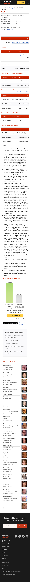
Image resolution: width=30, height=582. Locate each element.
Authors (4, 552)
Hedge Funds (5, 544)
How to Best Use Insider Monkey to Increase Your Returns (14, 336)
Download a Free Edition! (11, 343)
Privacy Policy (5, 563)
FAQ (3, 568)
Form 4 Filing (9, 29)
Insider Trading (9, 8)
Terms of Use (5, 565)
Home (2, 8)
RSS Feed (6, 541)
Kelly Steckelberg (16, 55)
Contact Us (5, 555)
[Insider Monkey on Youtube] (24, 536)
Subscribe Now (15, 315)
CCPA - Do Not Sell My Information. (11, 571)
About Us (4, 549)
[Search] (27, 2)
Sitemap (4, 558)
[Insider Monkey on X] (20, 536)
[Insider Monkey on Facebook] (16, 536)
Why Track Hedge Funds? (11, 340)
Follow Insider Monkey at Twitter (22, 324)
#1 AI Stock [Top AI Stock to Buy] (21, 2)
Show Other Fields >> (23, 92)
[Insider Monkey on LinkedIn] (27, 536)
